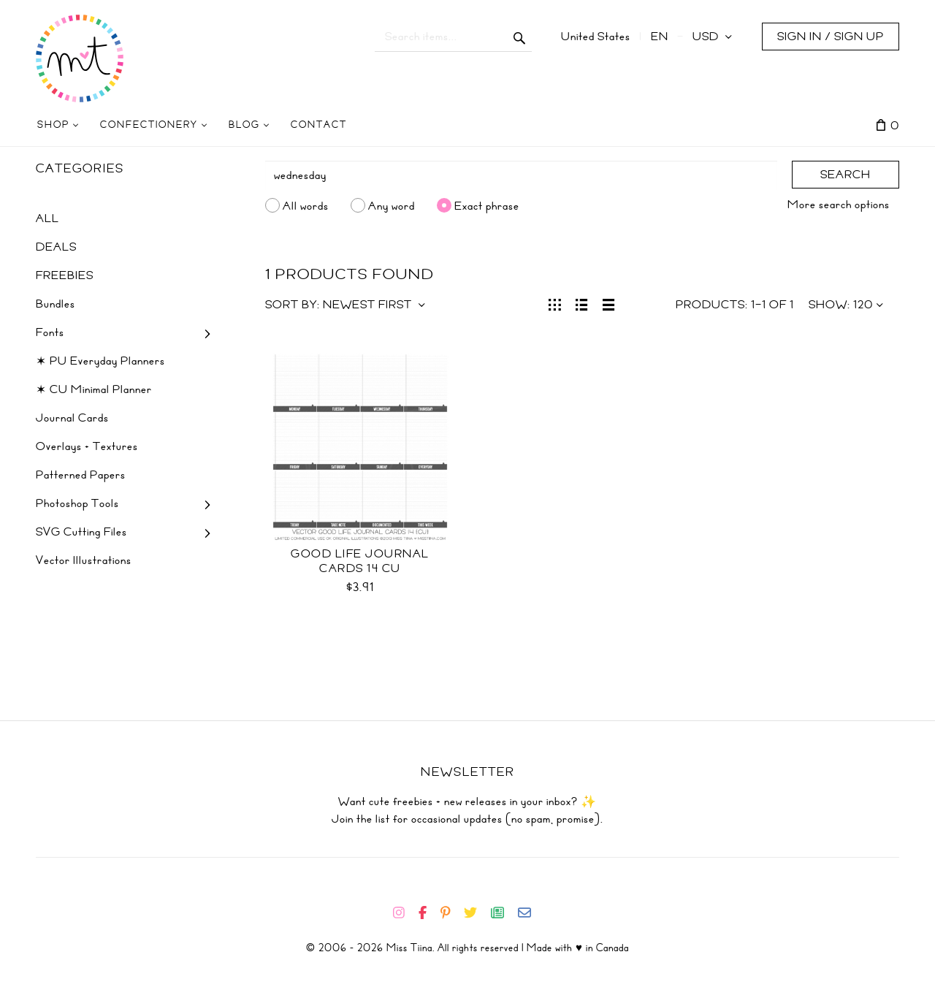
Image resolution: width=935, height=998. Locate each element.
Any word (391, 205)
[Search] (521, 175)
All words (306, 205)
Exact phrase (486, 205)
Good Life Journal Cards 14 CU (360, 561)
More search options (838, 204)
